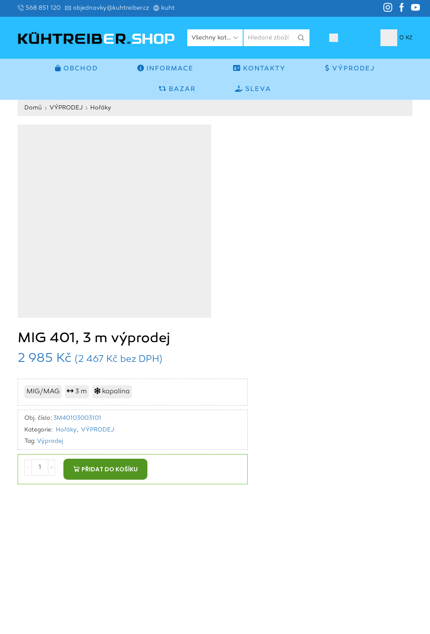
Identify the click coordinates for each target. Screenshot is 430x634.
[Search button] (301, 37)
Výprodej (234, 235)
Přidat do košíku (293, 263)
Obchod (76, 68)
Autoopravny (363, 554)
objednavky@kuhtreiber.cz (56, 542)
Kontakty (259, 68)
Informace (165, 68)
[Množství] (223, 263)
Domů (33, 108)
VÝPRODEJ (350, 68)
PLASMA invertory (382, 530)
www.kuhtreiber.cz (60, 554)
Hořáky (100, 108)
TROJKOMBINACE (386, 542)
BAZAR (177, 89)
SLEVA (253, 89)
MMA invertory (365, 482)
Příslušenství (394, 566)
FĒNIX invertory (352, 506)
